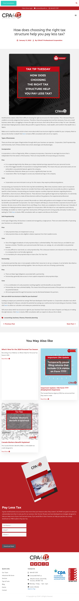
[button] (75, 15)
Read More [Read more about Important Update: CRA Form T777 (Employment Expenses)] (45, 399)
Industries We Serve (8, 575)
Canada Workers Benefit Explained (16, 442)
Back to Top (31, 589)
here (24, 134)
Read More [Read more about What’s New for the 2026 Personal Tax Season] (6, 359)
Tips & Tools (6, 581)
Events (4, 587)
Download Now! (9, 546)
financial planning (31, 318)
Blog (3, 584)
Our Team (5, 573)
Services (4, 578)
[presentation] (14, 540)
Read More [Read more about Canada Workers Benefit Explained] (6, 451)
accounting (8, 318)
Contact (4, 590)
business (16, 318)
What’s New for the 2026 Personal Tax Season (20, 349)
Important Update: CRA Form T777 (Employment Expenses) (54, 389)
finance (22, 318)
